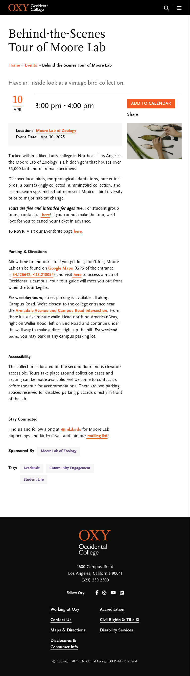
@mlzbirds (70, 429)
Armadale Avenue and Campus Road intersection (61, 310)
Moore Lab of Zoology (56, 130)
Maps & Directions (68, 630)
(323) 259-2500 (95, 580)
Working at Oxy (64, 609)
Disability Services (116, 630)
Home (14, 65)
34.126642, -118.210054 (33, 275)
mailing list (97, 436)
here (45, 215)
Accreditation (112, 609)
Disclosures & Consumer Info (64, 644)
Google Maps (60, 268)
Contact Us (60, 620)
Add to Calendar (151, 103)
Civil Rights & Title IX (119, 620)
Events (31, 65)
